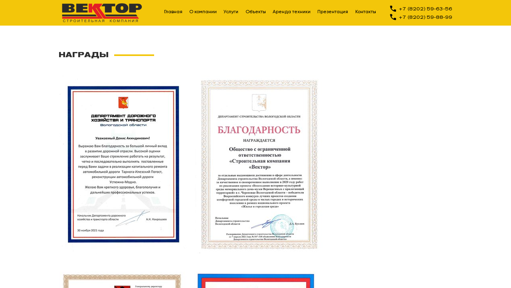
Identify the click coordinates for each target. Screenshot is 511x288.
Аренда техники (292, 12)
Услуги (231, 12)
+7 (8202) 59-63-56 (425, 9)
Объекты (256, 12)
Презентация (332, 12)
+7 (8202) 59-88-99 (425, 17)
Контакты (365, 12)
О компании (203, 12)
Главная (173, 12)
